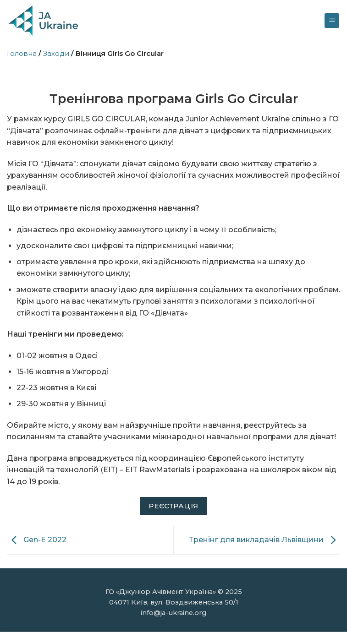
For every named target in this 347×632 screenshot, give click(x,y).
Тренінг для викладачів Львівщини (264, 539)
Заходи (56, 53)
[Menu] (332, 20)
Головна (22, 53)
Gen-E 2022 (36, 539)
